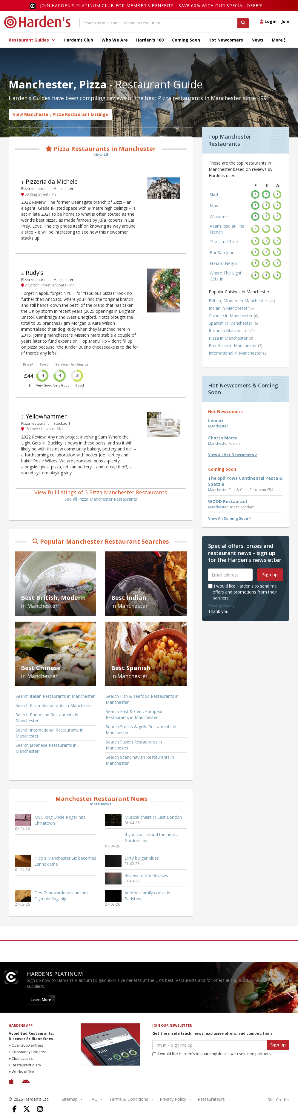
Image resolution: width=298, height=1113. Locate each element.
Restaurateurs (211, 1099)
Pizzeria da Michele (52, 181)
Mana (215, 206)
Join (285, 21)
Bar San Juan (222, 252)
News (257, 40)
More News (100, 804)
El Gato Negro (223, 263)
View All (100, 154)
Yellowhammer (46, 416)
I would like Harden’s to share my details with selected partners (211, 1053)
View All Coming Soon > (229, 518)
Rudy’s (34, 273)
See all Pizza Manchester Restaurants (100, 499)
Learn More (40, 999)
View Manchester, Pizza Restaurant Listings (60, 114)
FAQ (93, 1099)
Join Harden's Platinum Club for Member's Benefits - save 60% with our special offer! (151, 5)
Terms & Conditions (128, 1099)
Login (268, 21)
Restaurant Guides (32, 40)
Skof (214, 194)
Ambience (79, 364)
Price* (28, 364)
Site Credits (278, 1100)
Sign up (270, 574)
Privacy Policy (221, 605)
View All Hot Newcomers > (232, 454)
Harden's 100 (150, 40)
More (278, 40)
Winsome (219, 217)
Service (61, 364)
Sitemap (70, 1099)
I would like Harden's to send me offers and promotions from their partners (242, 592)
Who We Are (115, 40)
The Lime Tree (224, 241)
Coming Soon (186, 40)
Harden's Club (78, 40)
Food (44, 364)
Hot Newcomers (225, 40)
